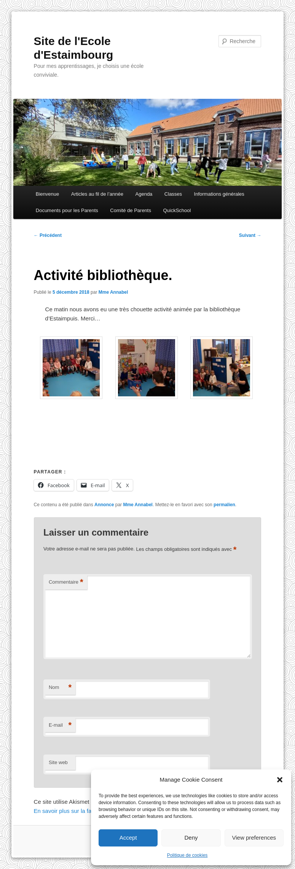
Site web (58, 762)
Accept (128, 837)
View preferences (254, 837)
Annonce (104, 504)
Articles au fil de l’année (97, 194)
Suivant (250, 235)
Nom (60, 687)
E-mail (60, 725)
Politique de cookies (187, 855)
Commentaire (66, 582)
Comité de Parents (130, 210)
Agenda (144, 194)
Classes (173, 194)
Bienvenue (47, 194)
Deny (191, 837)
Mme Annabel (113, 292)
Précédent (48, 235)
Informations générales (219, 194)
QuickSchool (177, 210)
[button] (280, 780)
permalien (224, 504)
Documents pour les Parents (67, 210)
